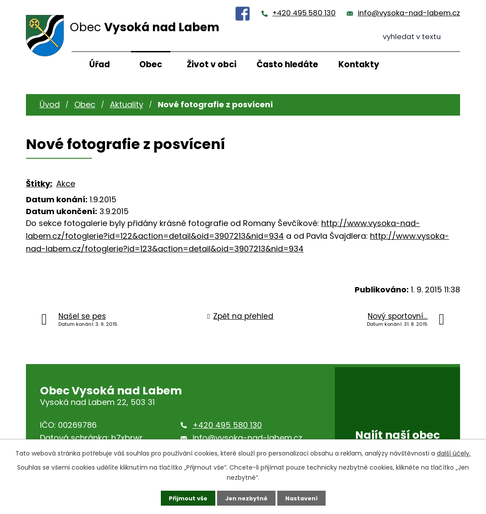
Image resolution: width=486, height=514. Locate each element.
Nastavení (304, 497)
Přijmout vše (185, 497)
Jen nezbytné (246, 497)
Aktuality (126, 104)
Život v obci (211, 64)
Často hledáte (287, 64)
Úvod (50, 104)
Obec (150, 64)
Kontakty (358, 64)
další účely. (454, 452)
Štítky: (39, 183)
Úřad (99, 64)
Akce (65, 183)
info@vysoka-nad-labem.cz (409, 13)
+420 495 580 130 (304, 13)
